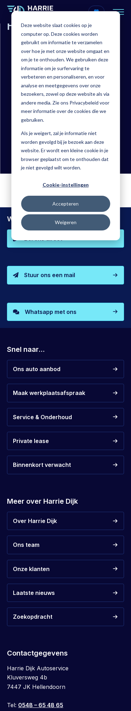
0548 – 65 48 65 (40, 705)
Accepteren (65, 204)
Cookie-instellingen (66, 185)
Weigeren (66, 222)
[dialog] (65, 125)
